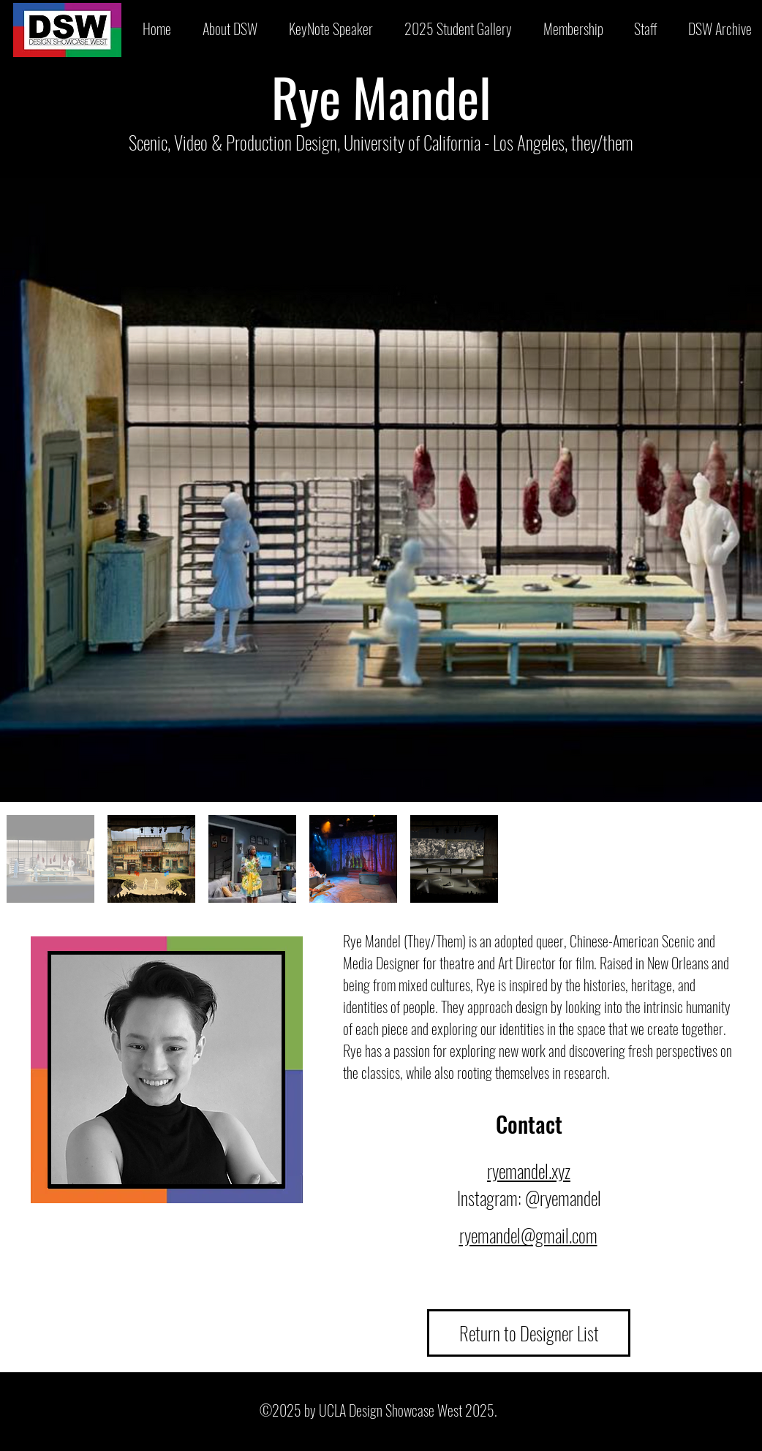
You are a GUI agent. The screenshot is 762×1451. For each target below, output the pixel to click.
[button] (457, 28)
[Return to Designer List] (528, 1333)
